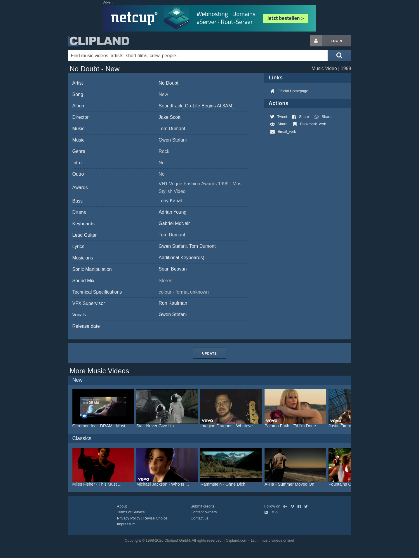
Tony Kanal (170, 200)
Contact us (199, 518)
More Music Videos (99, 371)
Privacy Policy (128, 518)
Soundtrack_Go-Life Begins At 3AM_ (197, 105)
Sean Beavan (173, 268)
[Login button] (316, 40)
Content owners (204, 512)
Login (336, 41)
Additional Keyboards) (181, 257)
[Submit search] (339, 55)
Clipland (98, 40)
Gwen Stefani (173, 139)
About (122, 506)
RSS (271, 512)
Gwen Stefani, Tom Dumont (187, 246)
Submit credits (202, 506)
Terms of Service (131, 512)
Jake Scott (169, 117)
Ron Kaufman (173, 303)
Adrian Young (172, 212)
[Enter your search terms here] (198, 55)
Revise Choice (155, 518)
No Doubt (168, 83)
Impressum (126, 524)
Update (209, 353)
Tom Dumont (172, 128)
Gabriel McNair (174, 223)
